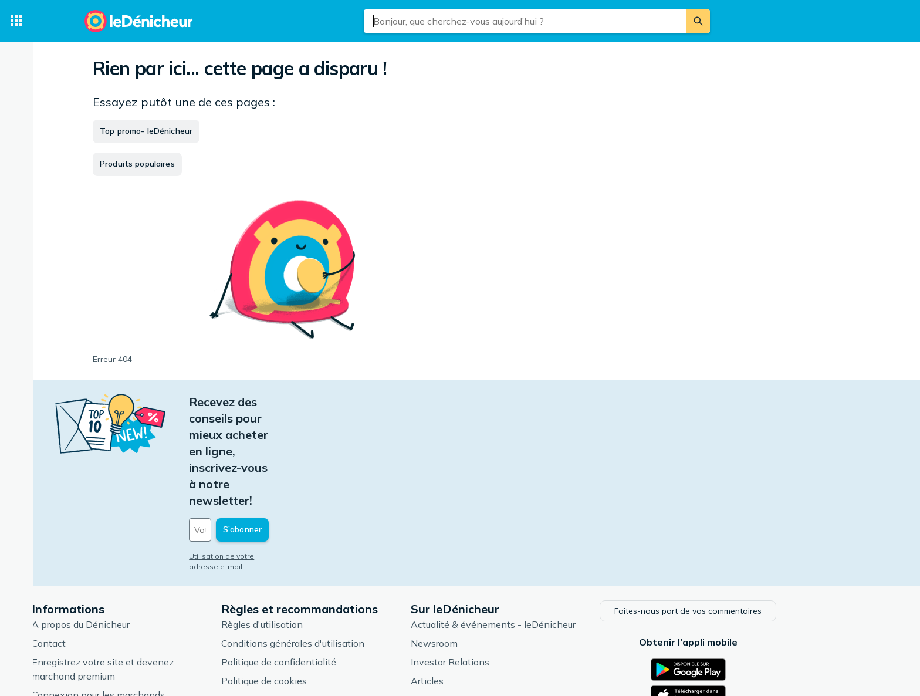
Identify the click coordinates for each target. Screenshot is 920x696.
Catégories (490, 599)
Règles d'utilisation (318, 524)
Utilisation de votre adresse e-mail (305, 457)
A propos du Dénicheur (137, 524)
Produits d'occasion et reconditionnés (547, 618)
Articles (483, 580)
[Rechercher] (698, 21)
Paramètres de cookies (327, 599)
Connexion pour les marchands (154, 594)
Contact (105, 543)
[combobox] (525, 21)
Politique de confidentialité (335, 561)
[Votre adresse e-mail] (325, 431)
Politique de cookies (320, 580)
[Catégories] (16, 21)
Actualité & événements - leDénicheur (549, 524)
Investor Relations (506, 561)
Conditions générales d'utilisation (349, 543)
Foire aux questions (129, 613)
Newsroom (490, 543)
